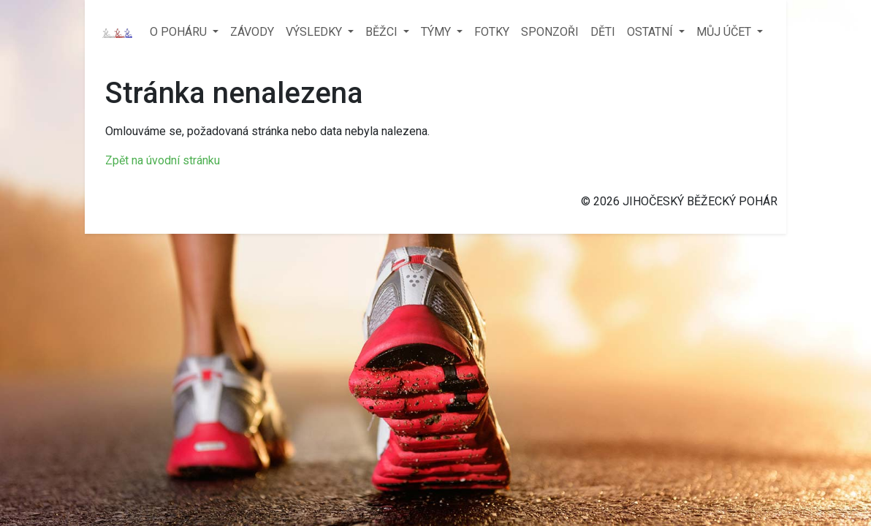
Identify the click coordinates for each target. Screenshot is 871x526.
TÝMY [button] (437, 32)
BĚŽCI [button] (382, 32)
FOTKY (491, 32)
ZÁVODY (252, 32)
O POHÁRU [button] (180, 32)
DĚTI (602, 32)
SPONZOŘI (550, 32)
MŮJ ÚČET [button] (725, 32)
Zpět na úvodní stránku (162, 160)
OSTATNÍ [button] (651, 32)
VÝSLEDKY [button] (315, 32)
